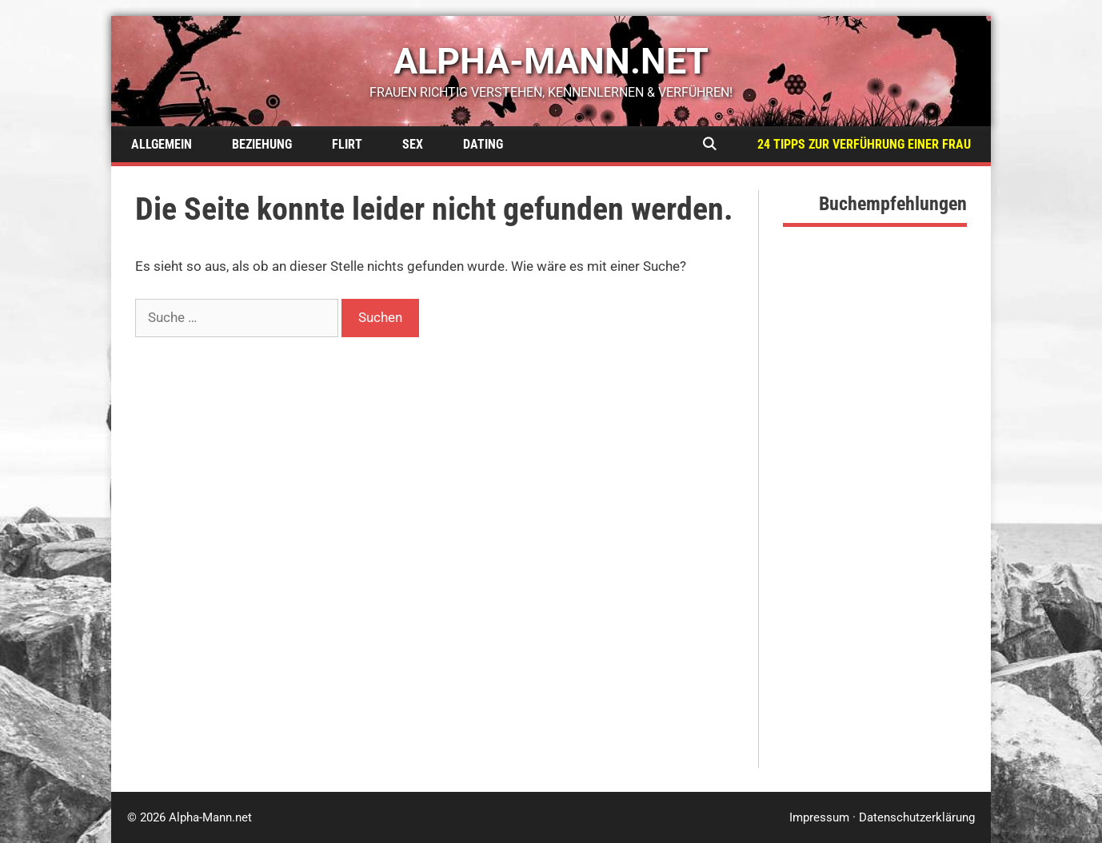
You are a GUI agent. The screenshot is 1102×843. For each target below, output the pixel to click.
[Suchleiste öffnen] (709, 144)
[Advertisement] (875, 528)
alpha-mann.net (551, 61)
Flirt (347, 144)
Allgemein (161, 144)
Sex (412, 144)
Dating (483, 144)
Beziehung (262, 144)
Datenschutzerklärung (917, 817)
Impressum (819, 817)
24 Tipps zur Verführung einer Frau (864, 144)
